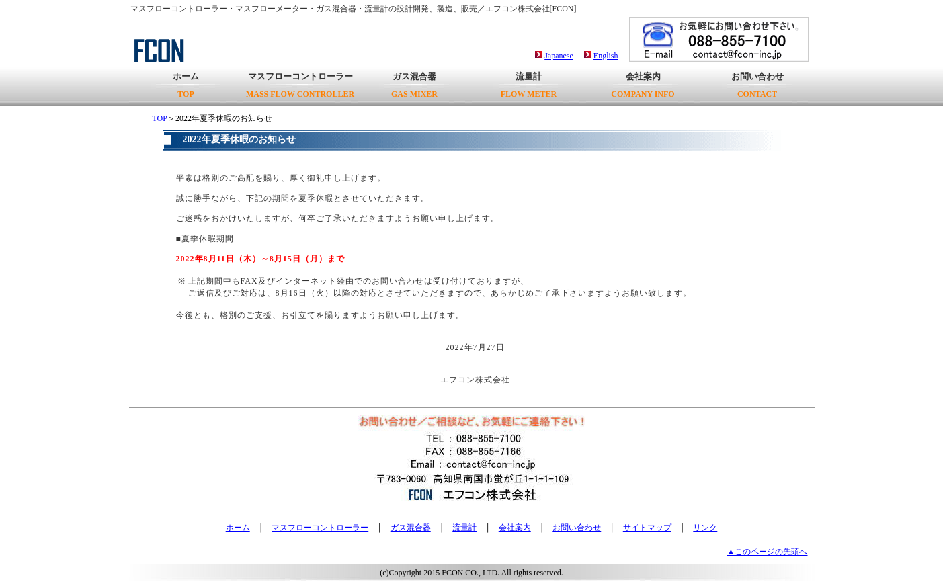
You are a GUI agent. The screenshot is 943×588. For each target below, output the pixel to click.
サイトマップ (647, 527)
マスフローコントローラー (300, 85)
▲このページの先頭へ (767, 551)
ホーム (186, 85)
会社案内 (642, 85)
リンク (705, 527)
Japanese (558, 55)
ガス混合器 (414, 85)
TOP (160, 118)
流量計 (529, 85)
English (605, 55)
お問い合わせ (757, 85)
